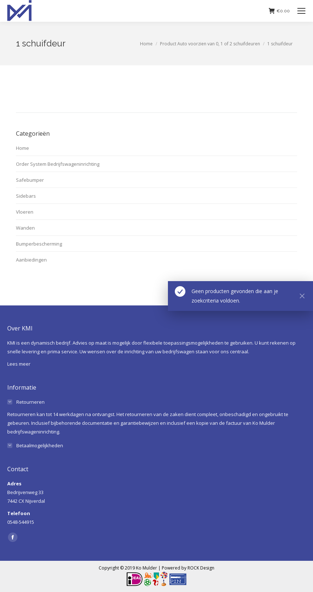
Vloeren (24, 212)
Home (22, 148)
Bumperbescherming (39, 243)
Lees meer (18, 364)
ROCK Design (201, 568)
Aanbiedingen (31, 259)
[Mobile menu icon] (301, 11)
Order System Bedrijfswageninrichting (57, 164)
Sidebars (26, 196)
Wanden (25, 228)
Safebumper (30, 180)
